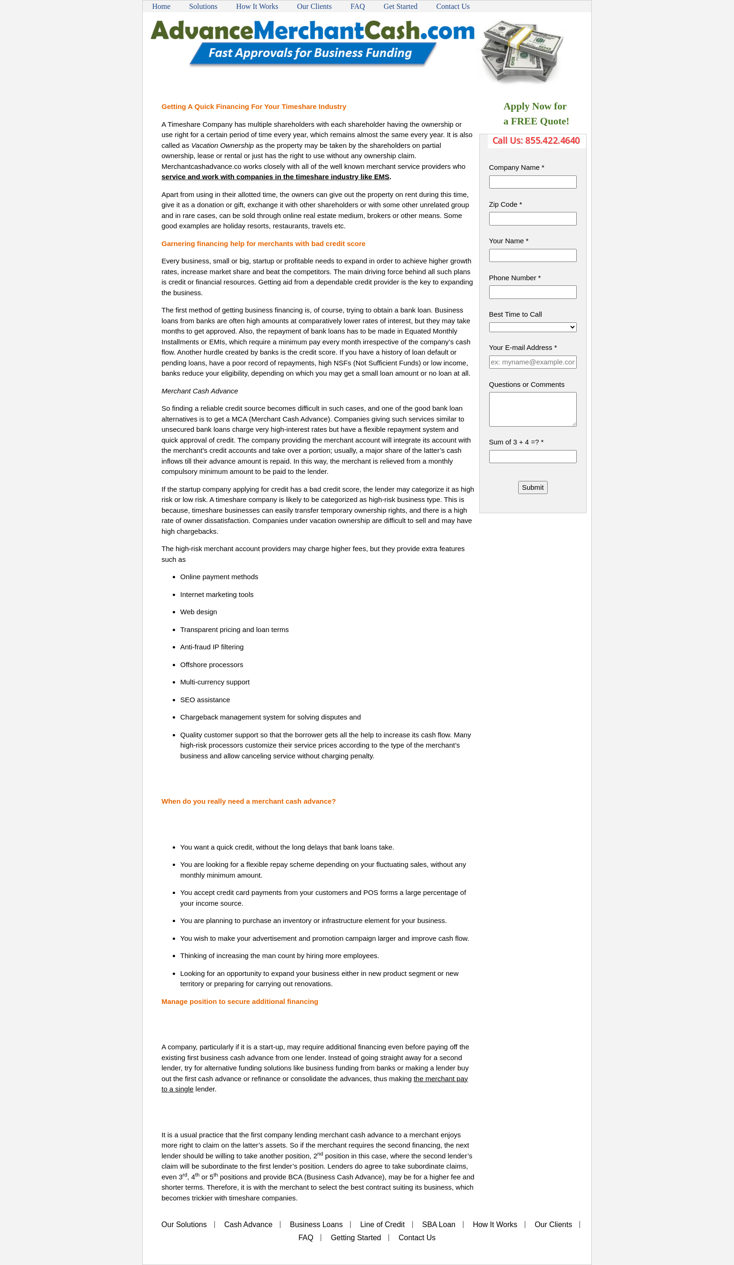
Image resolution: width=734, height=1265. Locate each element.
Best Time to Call (515, 314)
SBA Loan (438, 1225)
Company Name (516, 167)
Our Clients (314, 6)
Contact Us (453, 6)
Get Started (401, 6)
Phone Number (515, 278)
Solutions (203, 6)
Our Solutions (184, 1225)
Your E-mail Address (523, 347)
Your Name (509, 241)
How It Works (257, 6)
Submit (533, 487)
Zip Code (505, 204)
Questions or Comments (527, 384)
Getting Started (356, 1238)
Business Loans (316, 1225)
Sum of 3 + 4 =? (516, 442)
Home (161, 6)
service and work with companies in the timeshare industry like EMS (275, 177)
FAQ (358, 6)
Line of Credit (382, 1225)
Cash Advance (248, 1225)
